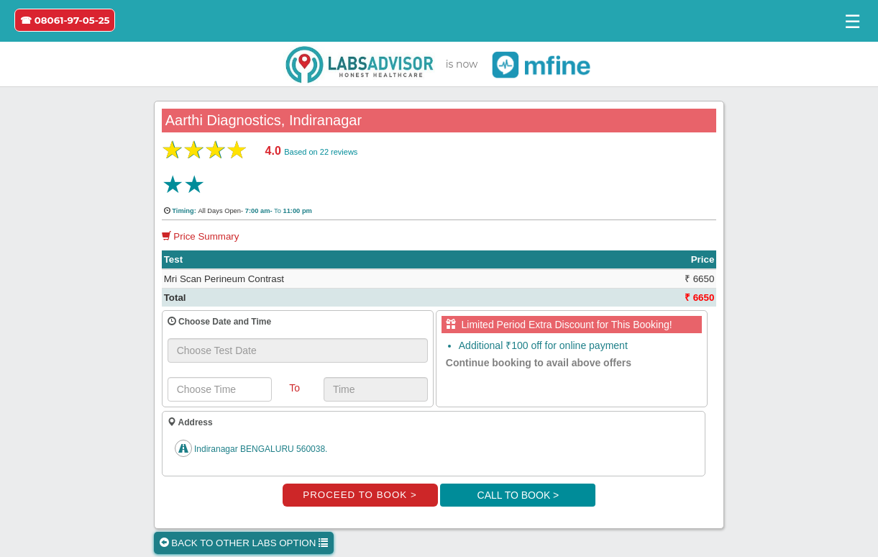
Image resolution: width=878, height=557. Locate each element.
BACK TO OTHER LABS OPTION (244, 543)
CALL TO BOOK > (518, 495)
